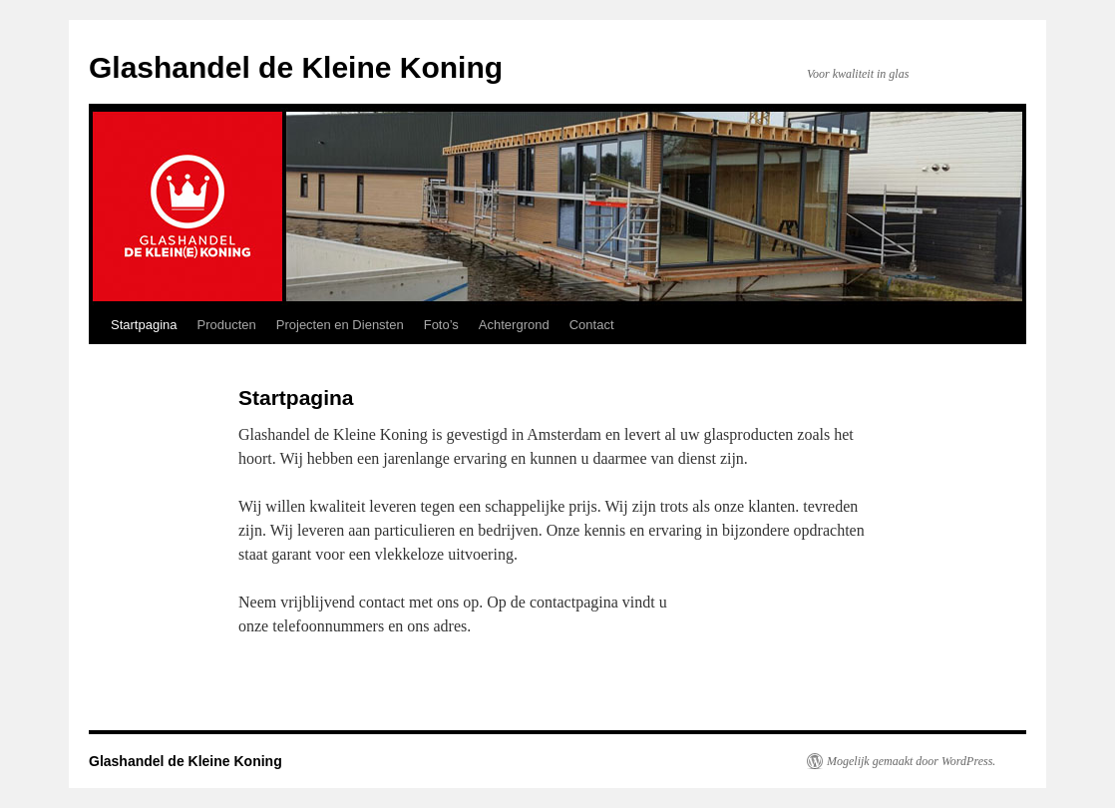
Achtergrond (514, 324)
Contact (591, 324)
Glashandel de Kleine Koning (296, 67)
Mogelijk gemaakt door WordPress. (911, 761)
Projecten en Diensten (340, 324)
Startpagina (144, 324)
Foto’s (441, 324)
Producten (226, 324)
